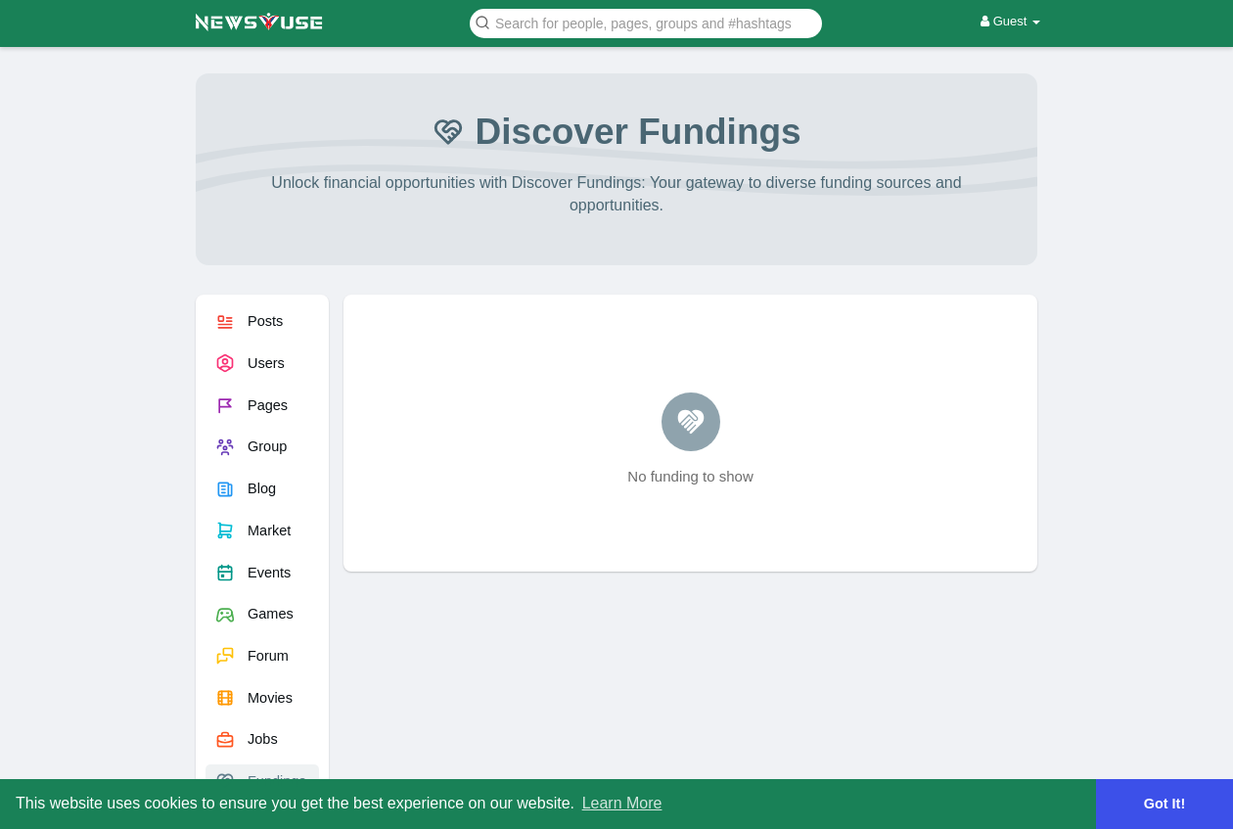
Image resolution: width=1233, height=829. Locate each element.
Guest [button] (1010, 21)
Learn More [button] (622, 803)
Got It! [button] (1164, 803)
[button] (646, 22)
